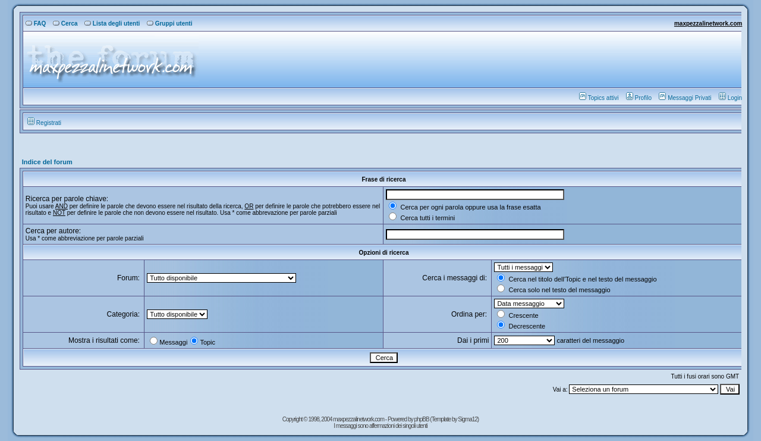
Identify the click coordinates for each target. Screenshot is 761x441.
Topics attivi (599, 98)
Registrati (44, 123)
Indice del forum (47, 161)
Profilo (639, 98)
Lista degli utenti (112, 23)
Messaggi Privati (685, 98)
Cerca (65, 23)
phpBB (422, 419)
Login (730, 98)
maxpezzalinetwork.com (708, 23)
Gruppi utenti (170, 23)
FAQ (36, 23)
